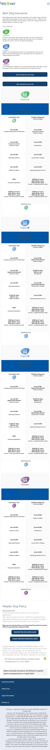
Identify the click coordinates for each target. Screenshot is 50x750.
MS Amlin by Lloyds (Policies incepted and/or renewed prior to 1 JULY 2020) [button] (22, 660)
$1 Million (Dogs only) (37, 117)
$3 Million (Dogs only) (37, 246)
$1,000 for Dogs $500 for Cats (38, 271)
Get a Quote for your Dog (25, 75)
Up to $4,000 (14, 515)
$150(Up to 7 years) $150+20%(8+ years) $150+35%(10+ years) (38, 181)
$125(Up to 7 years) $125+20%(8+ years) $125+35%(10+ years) (38, 193)
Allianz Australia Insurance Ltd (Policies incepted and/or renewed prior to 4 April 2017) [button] (23, 672)
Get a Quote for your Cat (25, 84)
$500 (14, 179)
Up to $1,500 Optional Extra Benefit (38, 258)
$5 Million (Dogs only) (37, 502)
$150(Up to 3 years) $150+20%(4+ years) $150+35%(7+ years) (14, 193)
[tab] (25, 660)
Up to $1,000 (14, 130)
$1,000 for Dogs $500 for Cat (38, 399)
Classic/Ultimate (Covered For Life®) (25, 638)
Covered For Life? (14, 117)
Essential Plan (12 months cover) (25, 632)
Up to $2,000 (14, 258)
